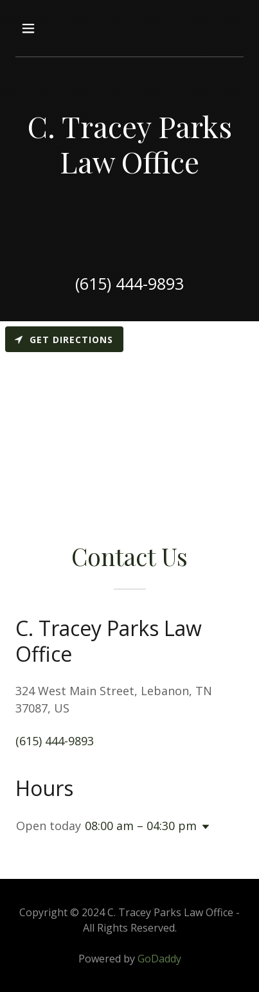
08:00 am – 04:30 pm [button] (141, 825)
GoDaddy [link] (159, 959)
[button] (41, 28)
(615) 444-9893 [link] (129, 283)
